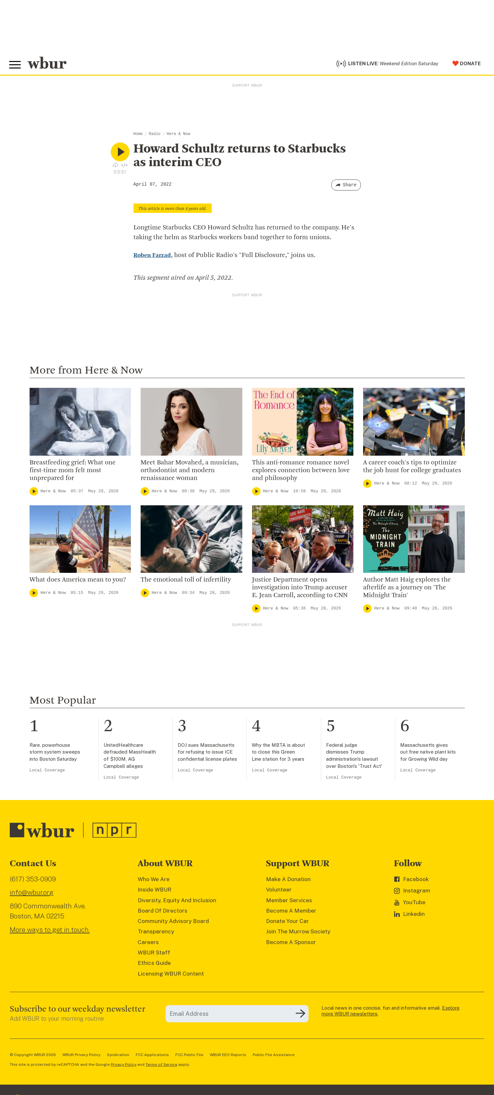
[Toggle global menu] (15, 66)
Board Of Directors (162, 912)
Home (138, 135)
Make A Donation (288, 881)
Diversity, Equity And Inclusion (177, 902)
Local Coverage (47, 771)
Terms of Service (161, 1066)
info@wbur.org (32, 894)
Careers (148, 944)
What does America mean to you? (78, 581)
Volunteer (279, 891)
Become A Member (291, 912)
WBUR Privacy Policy (81, 1056)
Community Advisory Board (173, 922)
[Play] (34, 493)
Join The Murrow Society (298, 933)
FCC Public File (189, 1056)
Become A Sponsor (291, 944)
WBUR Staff (154, 954)
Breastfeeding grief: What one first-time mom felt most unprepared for (73, 472)
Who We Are (154, 881)
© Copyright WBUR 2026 (33, 1056)
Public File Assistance (274, 1056)
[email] (237, 1015)
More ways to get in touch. (50, 931)
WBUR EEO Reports (228, 1056)
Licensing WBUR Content (171, 975)
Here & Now (178, 135)
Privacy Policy (123, 1066)
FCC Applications (152, 1056)
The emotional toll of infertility (186, 581)
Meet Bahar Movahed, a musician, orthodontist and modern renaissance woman (189, 472)
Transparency (156, 933)
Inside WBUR (154, 891)
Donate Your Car (287, 922)
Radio (154, 135)
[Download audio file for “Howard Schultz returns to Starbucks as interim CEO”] (115, 166)
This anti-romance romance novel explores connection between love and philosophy (301, 472)
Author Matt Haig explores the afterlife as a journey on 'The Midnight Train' (407, 589)
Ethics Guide (154, 965)
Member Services (289, 902)
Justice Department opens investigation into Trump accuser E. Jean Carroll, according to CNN (300, 589)
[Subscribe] (300, 1015)
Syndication (118, 1056)
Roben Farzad (153, 257)
